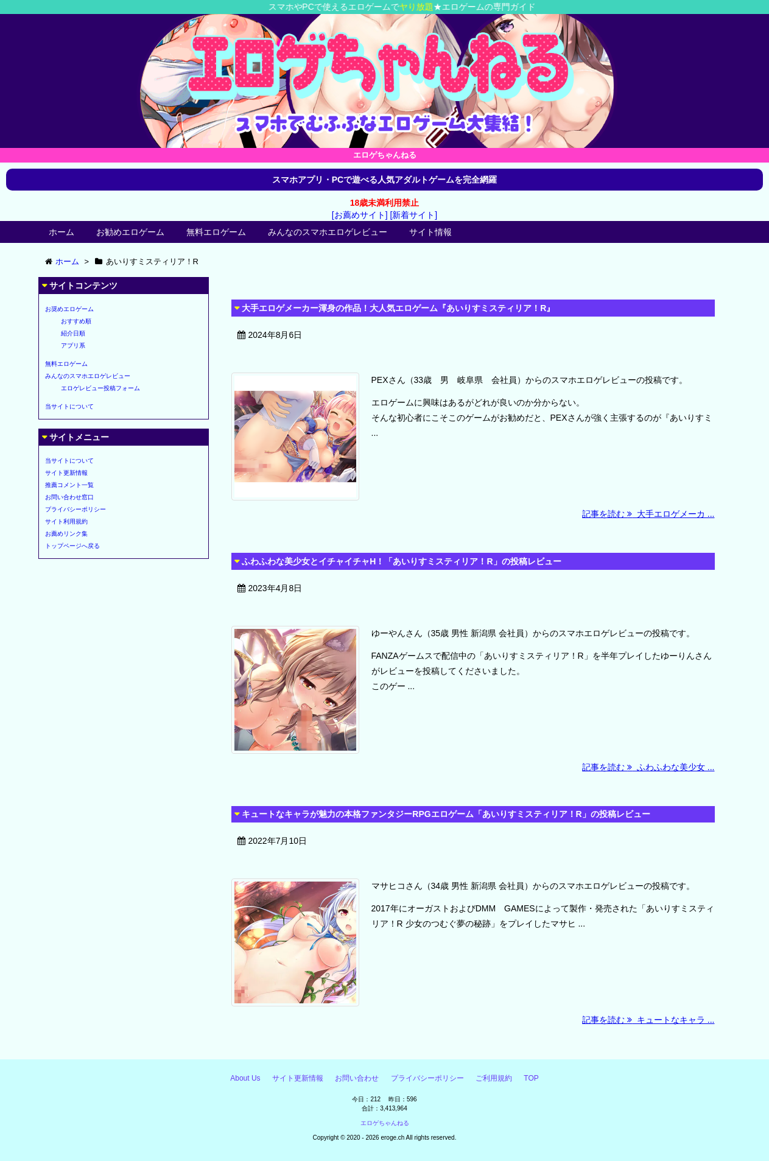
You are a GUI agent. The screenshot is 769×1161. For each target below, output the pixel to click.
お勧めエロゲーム (130, 232)
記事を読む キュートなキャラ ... (648, 1020)
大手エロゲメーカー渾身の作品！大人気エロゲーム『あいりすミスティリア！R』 (398, 308)
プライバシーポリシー (75, 509)
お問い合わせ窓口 (69, 497)
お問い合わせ (357, 1078)
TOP (531, 1078)
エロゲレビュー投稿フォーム (100, 388)
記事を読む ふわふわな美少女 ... (648, 767)
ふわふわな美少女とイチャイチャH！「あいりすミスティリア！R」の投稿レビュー (401, 561)
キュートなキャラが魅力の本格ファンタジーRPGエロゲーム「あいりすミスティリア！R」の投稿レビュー (446, 814)
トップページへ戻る (72, 545)
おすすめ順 (76, 321)
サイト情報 (430, 232)
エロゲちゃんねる (384, 1123)
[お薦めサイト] (360, 215)
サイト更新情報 (66, 472)
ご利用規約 (494, 1078)
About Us (245, 1078)
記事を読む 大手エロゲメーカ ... (648, 514)
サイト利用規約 (66, 521)
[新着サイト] (413, 215)
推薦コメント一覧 (69, 485)
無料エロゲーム (216, 232)
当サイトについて (69, 406)
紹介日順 (73, 333)
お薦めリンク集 (66, 533)
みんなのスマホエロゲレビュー (327, 232)
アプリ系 (73, 345)
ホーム (61, 232)
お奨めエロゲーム (69, 309)
